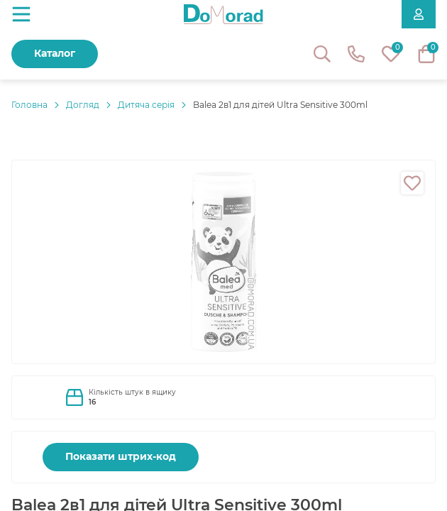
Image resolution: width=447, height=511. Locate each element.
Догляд (82, 104)
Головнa (29, 104)
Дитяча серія (146, 104)
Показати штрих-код (120, 456)
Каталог (54, 53)
